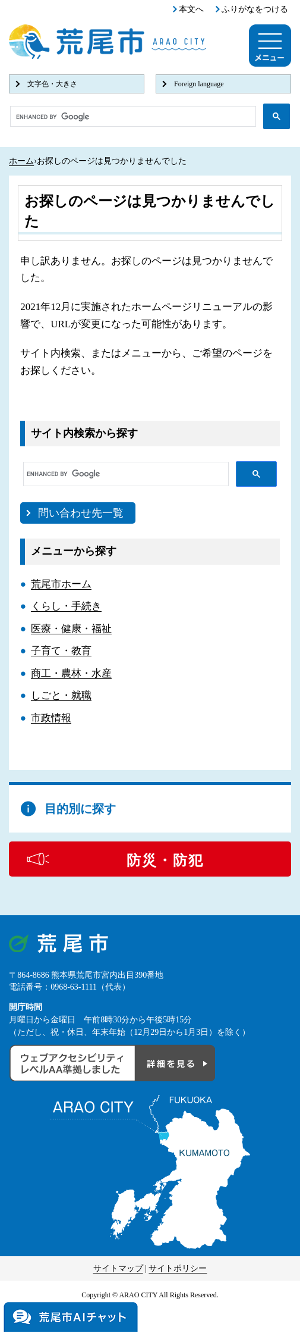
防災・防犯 (165, 860)
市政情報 (51, 718)
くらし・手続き (66, 606)
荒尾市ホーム (61, 584)
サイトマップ (118, 1268)
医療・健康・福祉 (71, 628)
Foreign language (199, 84)
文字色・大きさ (52, 84)
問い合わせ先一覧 (81, 513)
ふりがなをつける (255, 9)
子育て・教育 (61, 650)
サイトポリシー (178, 1268)
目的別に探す (80, 808)
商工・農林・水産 (71, 673)
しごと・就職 (61, 695)
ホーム (21, 161)
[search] (132, 116)
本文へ (191, 9)
